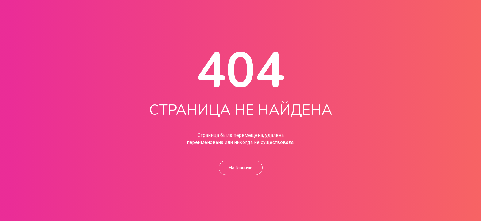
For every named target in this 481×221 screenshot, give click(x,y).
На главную (240, 161)
